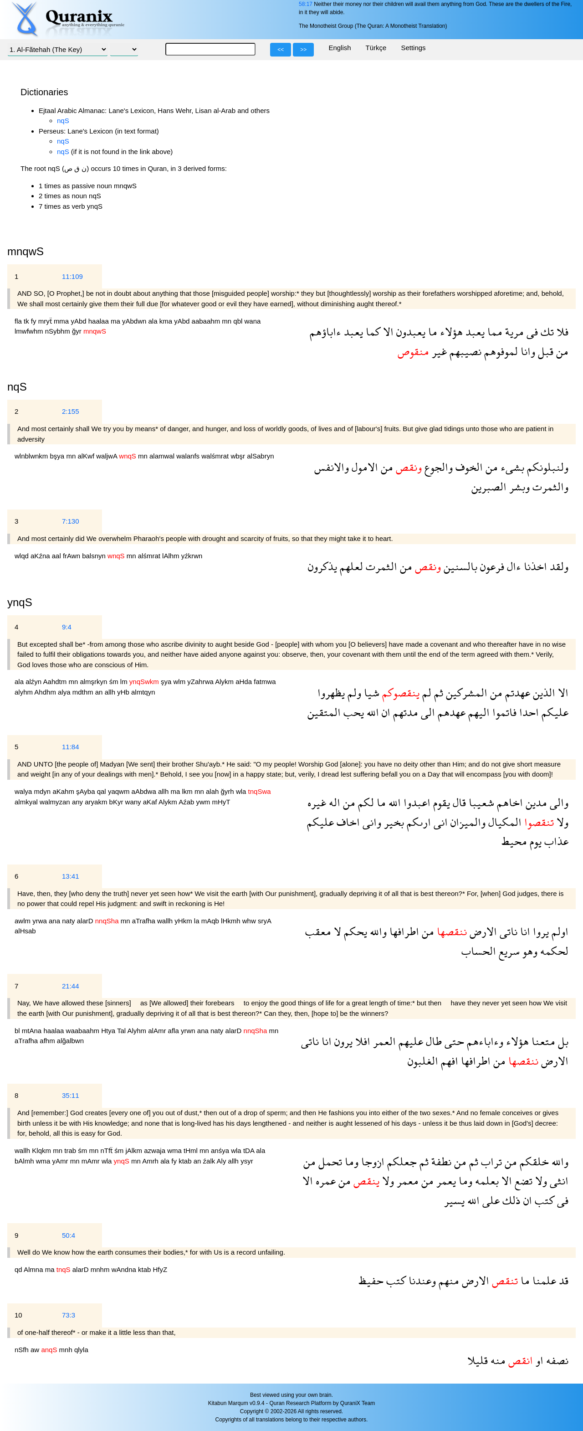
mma (62, 321)
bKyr (117, 802)
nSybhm (58, 331)
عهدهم (450, 712)
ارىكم (417, 822)
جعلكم (400, 1161)
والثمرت (549, 486)
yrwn (189, 1031)
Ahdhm (46, 692)
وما (350, 1161)
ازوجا (371, 1161)
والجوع (437, 467)
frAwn (72, 556)
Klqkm (42, 1150)
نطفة (440, 1161)
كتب (543, 1200)
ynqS (19, 602)
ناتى (507, 931)
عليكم (553, 712)
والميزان (467, 822)
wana (253, 321)
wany (134, 802)
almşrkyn (94, 681)
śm (114, 681)
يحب (352, 712)
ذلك (510, 1200)
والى (557, 802)
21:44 (70, 986)
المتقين (324, 712)
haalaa (99, 321)
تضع (522, 1181)
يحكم (354, 931)
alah (213, 791)
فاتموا (503, 712)
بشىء (511, 467)
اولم (558, 931)
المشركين (465, 692)
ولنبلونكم (546, 467)
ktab (186, 1161)
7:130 (70, 521)
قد (562, 1280)
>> (303, 49)
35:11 (70, 1095)
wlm (181, 681)
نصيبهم (464, 351)
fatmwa (265, 681)
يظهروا (331, 692)
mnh (66, 1350)
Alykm (225, 681)
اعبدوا (415, 802)
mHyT (221, 802)
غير (438, 351)
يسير (454, 1200)
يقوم (440, 802)
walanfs (188, 456)
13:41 (70, 876)
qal (102, 791)
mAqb (211, 921)
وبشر (518, 486)
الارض (482, 931)
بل (561, 1041)
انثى (557, 1181)
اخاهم (508, 802)
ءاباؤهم (325, 332)
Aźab (187, 802)
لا (336, 931)
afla (174, 1031)
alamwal (162, 456)
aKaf (151, 802)
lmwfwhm (30, 331)
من (560, 351)
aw (36, 1350)
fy (34, 321)
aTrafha (144, 921)
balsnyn (94, 556)
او (538, 1360)
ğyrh (228, 791)
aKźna (41, 556)
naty (69, 921)
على (490, 1200)
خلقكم (533, 1161)
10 (18, 1315)
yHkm (184, 921)
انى (439, 822)
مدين (535, 802)
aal (57, 556)
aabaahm (207, 321)
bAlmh (25, 1161)
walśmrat (215, 456)
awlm (23, 921)
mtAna (33, 1031)
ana (55, 921)
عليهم (409, 1041)
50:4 (68, 1235)
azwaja (155, 1150)
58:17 (305, 4)
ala (153, 321)
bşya (58, 456)
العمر (383, 1041)
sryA (264, 921)
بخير (392, 822)
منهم (447, 1280)
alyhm (24, 692)
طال (432, 1041)
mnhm (101, 1269)
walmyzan (56, 802)
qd (19, 1269)
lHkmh (231, 921)
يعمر (445, 1181)
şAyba (86, 791)
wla (242, 791)
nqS (63, 120)
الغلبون (423, 1061)
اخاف (347, 822)
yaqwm (120, 791)
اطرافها (403, 931)
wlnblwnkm (32, 456)
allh (111, 692)
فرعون (490, 566)
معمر (406, 1181)
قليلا (477, 1360)
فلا (561, 332)
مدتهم (404, 712)
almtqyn (143, 692)
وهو (528, 951)
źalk (210, 1161)
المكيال (504, 822)
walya (24, 791)
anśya (221, 1150)
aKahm (64, 791)
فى (531, 332)
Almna (34, 1269)
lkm (188, 791)
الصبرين (488, 486)
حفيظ (371, 1280)
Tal (122, 1031)
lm (124, 681)
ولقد (557, 566)
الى (426, 712)
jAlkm (134, 1150)
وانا (526, 351)
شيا (370, 692)
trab (71, 1150)
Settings (413, 47)
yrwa (40, 921)
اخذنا (534, 566)
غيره (316, 802)
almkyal (27, 802)
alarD (86, 921)
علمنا (543, 1280)
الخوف (468, 467)
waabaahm (84, 1031)
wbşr (238, 456)
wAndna (125, 1269)
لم (425, 692)
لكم (364, 802)
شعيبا (480, 802)
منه (497, 1360)
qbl (238, 321)
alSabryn (260, 456)
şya (167, 681)
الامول (363, 467)
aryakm (97, 802)
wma (175, 1150)
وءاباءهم (483, 1041)
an (100, 692)
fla (19, 321)
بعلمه (485, 1181)
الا (387, 332)
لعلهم (350, 566)
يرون (342, 1041)
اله (333, 802)
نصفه (555, 1360)
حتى (453, 1041)
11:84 (70, 747)
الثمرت (380, 566)
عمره (324, 1181)
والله (377, 931)
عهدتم (516, 692)
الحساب (478, 951)
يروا (539, 931)
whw (250, 921)
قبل (544, 351)
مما (493, 332)
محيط (514, 841)
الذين (542, 692)
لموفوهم (499, 351)
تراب (490, 1161)
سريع (508, 951)
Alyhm (137, 1031)
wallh (165, 921)
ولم (353, 692)
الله (371, 712)
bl (18, 1031)
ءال (512, 566)
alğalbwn (70, 1041)
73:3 (68, 1315)
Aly (222, 1161)
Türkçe (376, 47)
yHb (124, 692)
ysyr (246, 1161)
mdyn (43, 791)
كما (371, 332)
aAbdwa (145, 791)
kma (166, 321)
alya (65, 692)
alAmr (158, 1031)
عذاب (555, 841)
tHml (191, 1150)
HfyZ (160, 1269)
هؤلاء (450, 332)
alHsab (25, 931)
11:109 (72, 276)
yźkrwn (192, 556)
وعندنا (421, 1280)
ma (116, 321)
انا (523, 931)
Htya (109, 1031)
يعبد (474, 332)
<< (280, 49)
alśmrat (150, 556)
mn (227, 321)
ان (384, 712)
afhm (48, 1041)
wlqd (23, 556)
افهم (448, 1061)
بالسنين (459, 566)
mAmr (92, 1161)
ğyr (77, 331)
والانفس (331, 467)
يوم (534, 841)
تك (546, 332)
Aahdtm (56, 681)
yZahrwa (201, 681)
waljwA (107, 456)
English (339, 47)
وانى (370, 822)
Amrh (151, 1161)
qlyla (81, 1350)
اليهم (477, 712)
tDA (249, 1150)
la (197, 921)
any (78, 802)
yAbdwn (135, 321)
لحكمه (552, 951)
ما (431, 332)
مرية (513, 332)
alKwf (86, 456)
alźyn (34, 681)
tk (27, 321)
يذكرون (322, 566)
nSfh (23, 1350)
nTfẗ (107, 1150)
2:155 (70, 411)
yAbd (79, 321)
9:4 (67, 627)
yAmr (61, 1161)
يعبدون (409, 332)
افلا (361, 1041)
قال (458, 802)
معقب (318, 931)
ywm (204, 802)
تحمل (329, 1161)
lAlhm (171, 556)
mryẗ (46, 321)
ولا (561, 822)
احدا (528, 712)
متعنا (542, 1041)
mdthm (83, 692)
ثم (437, 692)
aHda (244, 681)
